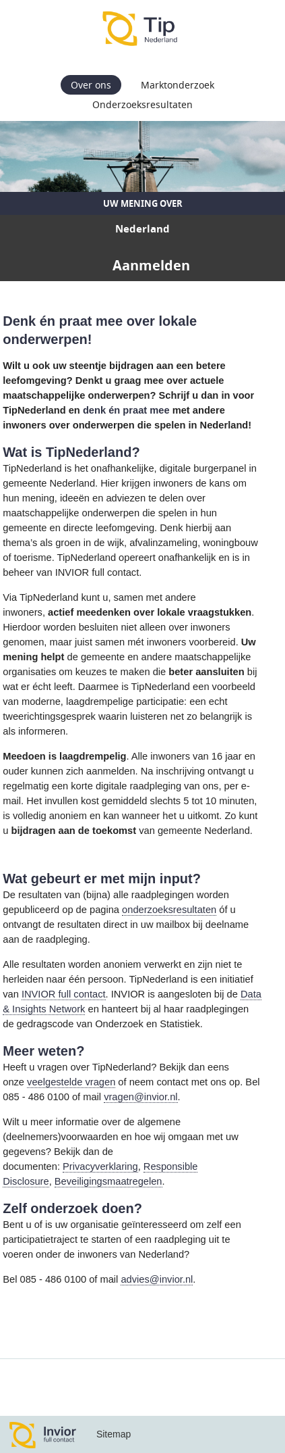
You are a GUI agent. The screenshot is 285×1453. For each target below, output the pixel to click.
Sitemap (113, 1434)
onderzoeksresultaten (169, 909)
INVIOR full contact (64, 994)
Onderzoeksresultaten (142, 104)
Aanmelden (151, 265)
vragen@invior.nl (140, 1096)
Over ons (91, 84)
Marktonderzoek (177, 84)
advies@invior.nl (157, 1279)
